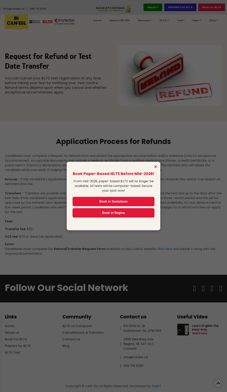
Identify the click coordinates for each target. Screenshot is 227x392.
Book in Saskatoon (113, 201)
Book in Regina (113, 212)
